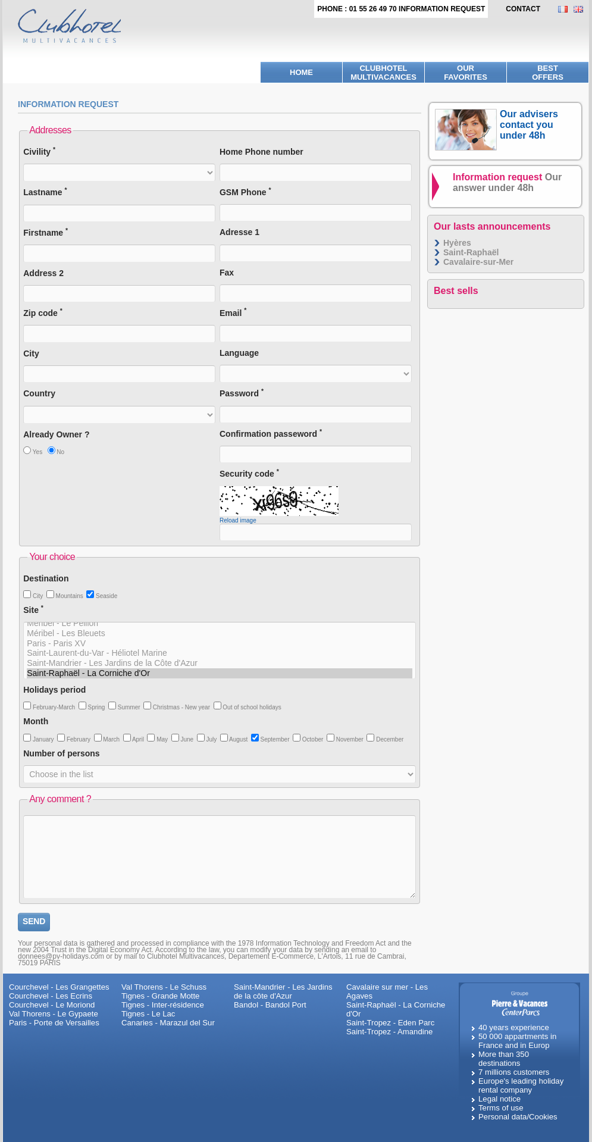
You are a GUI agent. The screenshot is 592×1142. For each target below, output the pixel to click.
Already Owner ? (56, 434)
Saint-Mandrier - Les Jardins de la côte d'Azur (283, 991)
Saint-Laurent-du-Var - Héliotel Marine (219, 653)
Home (301, 72)
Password (242, 393)
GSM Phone (245, 192)
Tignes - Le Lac (148, 1013)
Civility (39, 151)
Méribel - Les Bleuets (219, 633)
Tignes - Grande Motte (160, 995)
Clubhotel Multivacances (383, 73)
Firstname (45, 232)
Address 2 (43, 273)
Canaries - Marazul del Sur (168, 1022)
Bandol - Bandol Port (270, 1004)
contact (523, 9)
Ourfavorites (465, 73)
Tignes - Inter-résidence (162, 1004)
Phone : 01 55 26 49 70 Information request (401, 9)
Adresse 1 (239, 232)
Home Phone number (261, 152)
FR (566, 9)
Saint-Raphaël (471, 252)
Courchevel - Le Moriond (52, 1004)
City (31, 353)
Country (39, 393)
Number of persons (61, 753)
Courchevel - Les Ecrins (50, 995)
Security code (249, 473)
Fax (227, 272)
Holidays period (54, 689)
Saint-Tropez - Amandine (389, 1031)
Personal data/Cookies (517, 1116)
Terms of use (501, 1107)
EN (581, 9)
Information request (507, 182)
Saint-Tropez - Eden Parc (390, 1022)
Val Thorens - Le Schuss (163, 987)
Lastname (45, 192)
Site (33, 610)
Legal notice (499, 1098)
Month (35, 721)
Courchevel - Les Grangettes (59, 987)
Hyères (457, 243)
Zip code (42, 313)
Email (233, 313)
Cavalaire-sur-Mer (478, 262)
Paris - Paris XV (219, 644)
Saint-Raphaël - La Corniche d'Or (219, 673)
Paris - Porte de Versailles (54, 1022)
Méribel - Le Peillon (219, 623)
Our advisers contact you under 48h (529, 124)
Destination (45, 578)
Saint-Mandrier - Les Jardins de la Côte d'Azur (219, 663)
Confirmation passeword (271, 433)
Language (239, 353)
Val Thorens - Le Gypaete (53, 1013)
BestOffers (547, 73)
